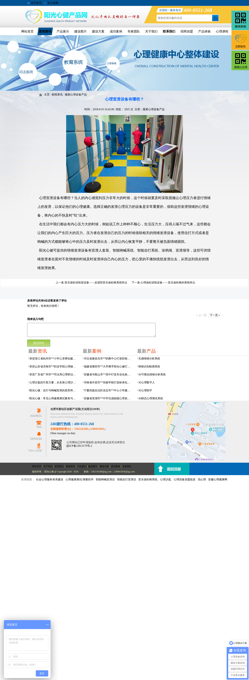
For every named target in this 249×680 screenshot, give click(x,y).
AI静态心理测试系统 (150, 398)
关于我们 (151, 31)
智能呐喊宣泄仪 (105, 479)
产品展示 (63, 31)
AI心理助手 (145, 390)
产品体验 (204, 31)
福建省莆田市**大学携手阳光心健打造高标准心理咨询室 (108, 366)
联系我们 (169, 31)
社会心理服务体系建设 (49, 479)
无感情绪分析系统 (149, 358)
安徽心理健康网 (217, 479)
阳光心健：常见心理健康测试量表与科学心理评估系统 (53, 398)
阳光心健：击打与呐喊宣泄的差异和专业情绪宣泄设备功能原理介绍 (53, 390)
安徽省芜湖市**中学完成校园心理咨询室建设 (108, 398)
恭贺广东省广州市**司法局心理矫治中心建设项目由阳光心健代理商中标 (53, 374)
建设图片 (80, 31)
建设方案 (98, 31)
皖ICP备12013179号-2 (79, 445)
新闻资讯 (45, 31)
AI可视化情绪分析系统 (152, 374)
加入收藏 (52, 2)
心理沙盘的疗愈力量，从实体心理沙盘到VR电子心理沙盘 (53, 382)
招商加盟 (187, 31)
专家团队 (133, 31)
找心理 (202, 479)
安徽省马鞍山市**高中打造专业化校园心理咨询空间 (108, 374)
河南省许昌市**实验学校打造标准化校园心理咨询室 (108, 382)
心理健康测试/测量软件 (80, 479)
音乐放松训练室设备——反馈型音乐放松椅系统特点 (96, 282)
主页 (47, 94)
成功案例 (116, 31)
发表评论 (32, 300)
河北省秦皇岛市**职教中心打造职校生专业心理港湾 (108, 358)
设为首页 (36, 2)
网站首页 (27, 31)
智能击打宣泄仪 (126, 479)
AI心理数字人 (146, 382)
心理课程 (222, 31)
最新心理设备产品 (76, 94)
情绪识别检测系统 (149, 366)
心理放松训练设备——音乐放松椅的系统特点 (168, 282)
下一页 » (215, 315)
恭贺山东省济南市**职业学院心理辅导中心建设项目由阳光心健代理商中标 (53, 366)
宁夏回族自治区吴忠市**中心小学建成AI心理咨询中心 (108, 390)
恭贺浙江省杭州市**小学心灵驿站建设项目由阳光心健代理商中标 (53, 358)
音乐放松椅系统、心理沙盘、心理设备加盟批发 (167, 479)
